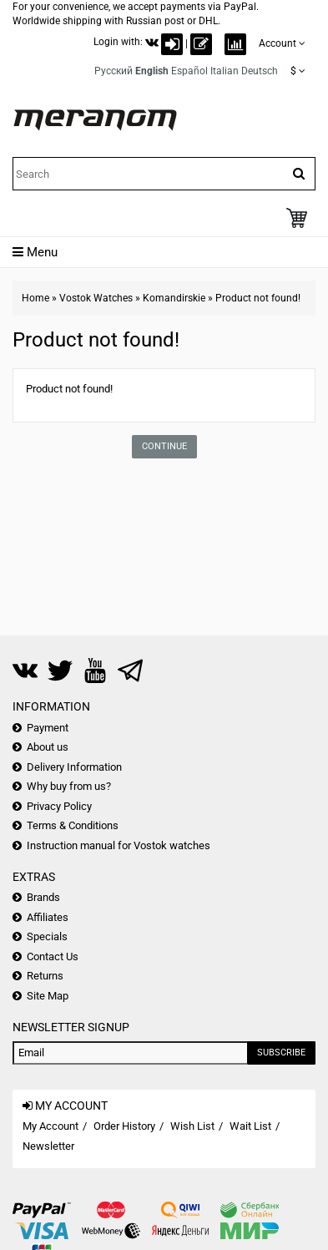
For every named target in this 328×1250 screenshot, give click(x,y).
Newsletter (48, 1146)
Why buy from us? (69, 786)
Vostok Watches (96, 298)
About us (47, 747)
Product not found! (257, 298)
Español (189, 71)
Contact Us (52, 956)
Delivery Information (74, 767)
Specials (47, 936)
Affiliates (47, 917)
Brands (43, 897)
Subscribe (281, 1052)
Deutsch (259, 71)
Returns (45, 975)
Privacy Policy (59, 806)
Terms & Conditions (73, 825)
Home (35, 298)
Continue (164, 446)
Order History (124, 1126)
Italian (224, 71)
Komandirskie (174, 298)
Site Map (47, 995)
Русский (113, 71)
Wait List (250, 1126)
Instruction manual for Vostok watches (118, 845)
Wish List (192, 1126)
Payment (47, 727)
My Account (50, 1126)
